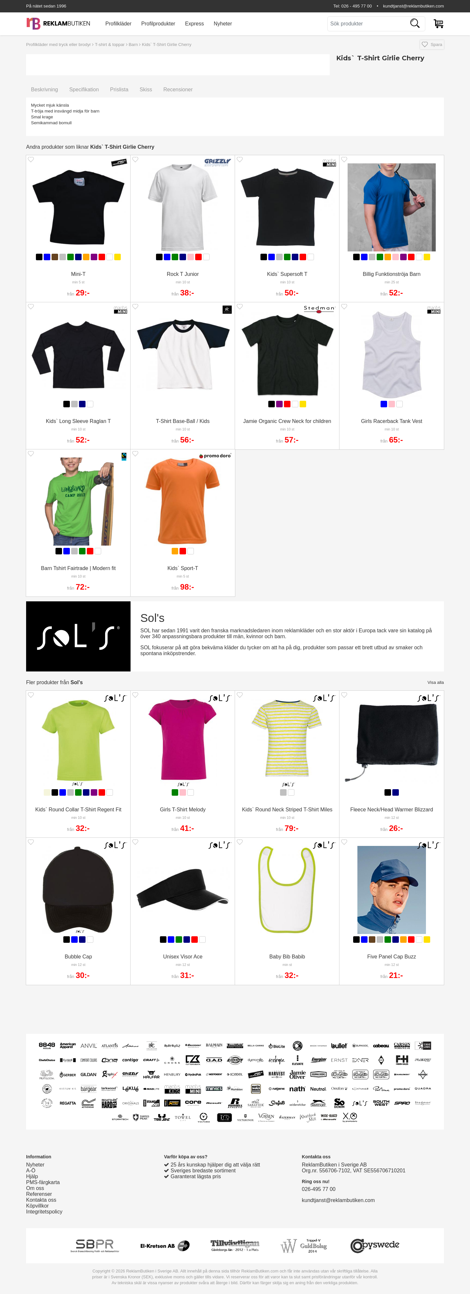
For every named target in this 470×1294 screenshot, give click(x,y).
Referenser (39, 1194)
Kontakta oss (41, 1200)
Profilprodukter (158, 23)
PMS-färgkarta (43, 1182)
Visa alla (436, 682)
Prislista (119, 89)
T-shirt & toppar (110, 44)
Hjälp (32, 1176)
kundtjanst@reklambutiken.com (413, 6)
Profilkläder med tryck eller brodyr (58, 44)
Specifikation (84, 89)
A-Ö (30, 1170)
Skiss (146, 89)
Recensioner (178, 89)
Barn (133, 44)
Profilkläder (118, 23)
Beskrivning (44, 89)
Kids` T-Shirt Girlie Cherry (167, 44)
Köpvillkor (37, 1206)
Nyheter (223, 23)
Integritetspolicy (44, 1211)
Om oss (35, 1188)
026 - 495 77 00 (356, 6)
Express (194, 23)
